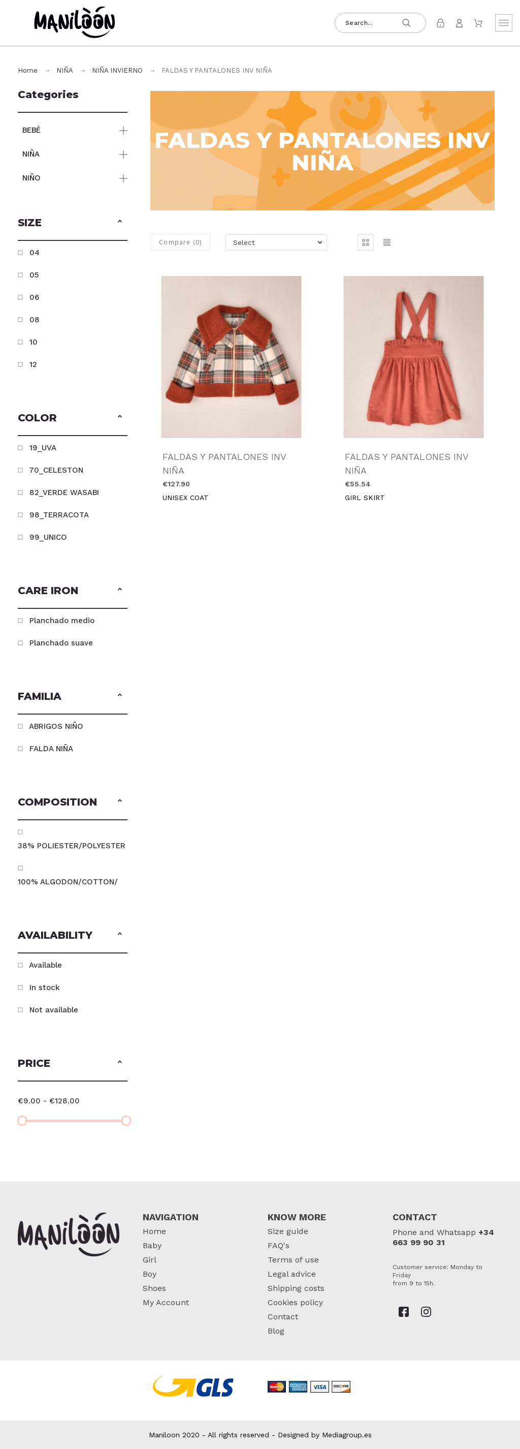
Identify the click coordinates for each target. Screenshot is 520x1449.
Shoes (154, 1288)
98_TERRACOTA (59, 514)
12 (33, 364)
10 (33, 342)
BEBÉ (31, 130)
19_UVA (42, 447)
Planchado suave (61, 643)
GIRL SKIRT (365, 498)
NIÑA (31, 154)
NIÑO (31, 177)
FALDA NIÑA (51, 748)
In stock (44, 987)
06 (34, 297)
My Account (166, 1302)
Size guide (288, 1231)
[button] (119, 222)
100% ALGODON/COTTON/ (68, 881)
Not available (53, 1009)
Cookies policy (295, 1302)
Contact (283, 1316)
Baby (152, 1245)
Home (154, 1231)
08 (34, 319)
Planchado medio (61, 620)
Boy (149, 1274)
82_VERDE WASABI (64, 492)
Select (244, 242)
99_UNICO (48, 537)
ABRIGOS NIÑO (56, 726)
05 (34, 275)
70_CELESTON (56, 470)
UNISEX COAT (185, 498)
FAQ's (278, 1245)
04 (34, 252)
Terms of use (293, 1260)
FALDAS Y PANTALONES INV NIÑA (224, 463)
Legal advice (292, 1274)
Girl (149, 1260)
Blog (276, 1331)
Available (45, 965)
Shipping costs (296, 1288)
